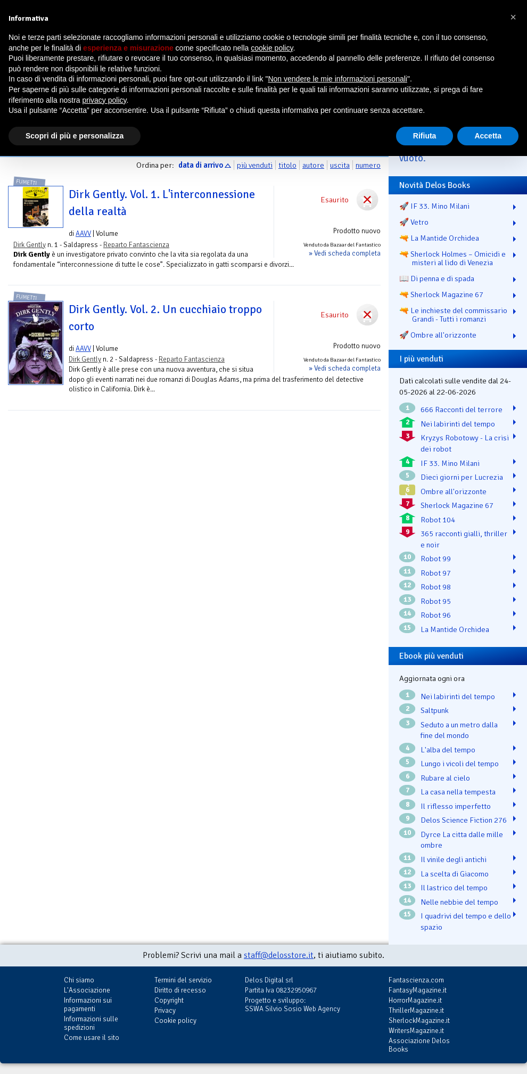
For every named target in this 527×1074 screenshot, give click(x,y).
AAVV (83, 233)
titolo (287, 165)
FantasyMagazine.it (418, 990)
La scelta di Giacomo (455, 874)
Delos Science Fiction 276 (464, 820)
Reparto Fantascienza (136, 244)
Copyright (169, 1000)
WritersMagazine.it (416, 1030)
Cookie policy (175, 1020)
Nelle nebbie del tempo (459, 902)
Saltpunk (435, 710)
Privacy (165, 1010)
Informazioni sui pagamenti (88, 1004)
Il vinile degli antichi (454, 859)
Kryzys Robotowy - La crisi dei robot (465, 443)
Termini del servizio (183, 980)
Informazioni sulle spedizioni (91, 1023)
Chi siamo (79, 980)
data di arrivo (200, 165)
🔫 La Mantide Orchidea (439, 238)
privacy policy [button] (105, 100)
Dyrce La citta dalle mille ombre (462, 840)
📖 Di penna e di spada (436, 278)
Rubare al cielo (445, 778)
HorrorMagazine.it (415, 1000)
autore (313, 165)
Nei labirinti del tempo (458, 424)
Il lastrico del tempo (454, 887)
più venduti (255, 165)
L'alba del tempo (448, 750)
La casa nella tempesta (458, 792)
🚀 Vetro (414, 222)
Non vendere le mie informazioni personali (337, 79)
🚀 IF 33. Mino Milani (434, 206)
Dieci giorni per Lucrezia (462, 477)
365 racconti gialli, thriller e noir (464, 539)
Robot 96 (436, 615)
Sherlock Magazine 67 (457, 505)
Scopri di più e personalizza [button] (74, 136)
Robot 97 (436, 573)
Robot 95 (436, 601)
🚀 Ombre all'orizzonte (437, 335)
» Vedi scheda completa (345, 253)
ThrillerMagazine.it (416, 1010)
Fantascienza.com (416, 980)
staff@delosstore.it (279, 955)
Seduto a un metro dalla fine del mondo (459, 730)
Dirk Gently (29, 244)
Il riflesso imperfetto (456, 806)
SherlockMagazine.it (419, 1020)
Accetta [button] (487, 136)
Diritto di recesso (180, 990)
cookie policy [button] (272, 48)
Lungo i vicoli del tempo (460, 763)
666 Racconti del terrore (462, 409)
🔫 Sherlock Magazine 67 (441, 294)
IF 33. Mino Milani (450, 463)
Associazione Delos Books (419, 1045)
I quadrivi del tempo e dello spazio (466, 921)
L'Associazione (87, 990)
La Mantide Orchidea (455, 629)
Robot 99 (436, 558)
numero (368, 165)
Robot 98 (436, 587)
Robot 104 (438, 519)
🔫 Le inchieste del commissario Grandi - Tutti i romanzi (453, 314)
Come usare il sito (91, 1037)
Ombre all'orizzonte (454, 491)
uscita (340, 165)
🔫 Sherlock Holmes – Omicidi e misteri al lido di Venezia (452, 258)
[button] (513, 17)
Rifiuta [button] (425, 136)
